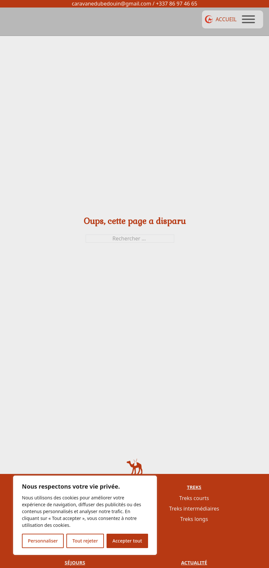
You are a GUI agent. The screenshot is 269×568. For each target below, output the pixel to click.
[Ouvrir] (248, 19)
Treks (194, 487)
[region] (85, 515)
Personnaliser (43, 541)
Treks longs (194, 519)
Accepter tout (127, 541)
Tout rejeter (85, 541)
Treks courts (194, 498)
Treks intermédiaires (194, 508)
